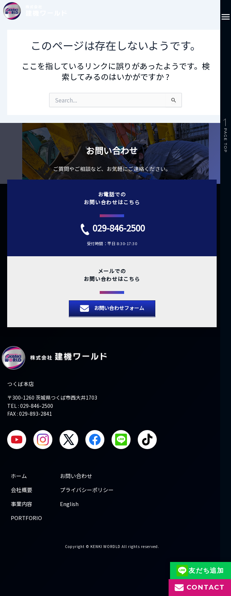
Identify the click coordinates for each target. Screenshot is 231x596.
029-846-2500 (119, 227)
